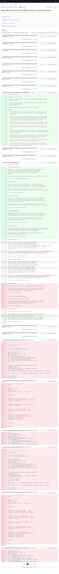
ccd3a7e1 (15, 4)
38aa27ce (8, 16)
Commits (10, 4)
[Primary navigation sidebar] (1, 4)
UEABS (4, 4)
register (26, 567)
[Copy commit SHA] (8, 7)
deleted (15, 340)
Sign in (56, 1)
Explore (4, 1)
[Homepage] (1, 1)
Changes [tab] (4, 29)
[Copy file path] (7, 36)
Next (34, 564)
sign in (31, 567)
